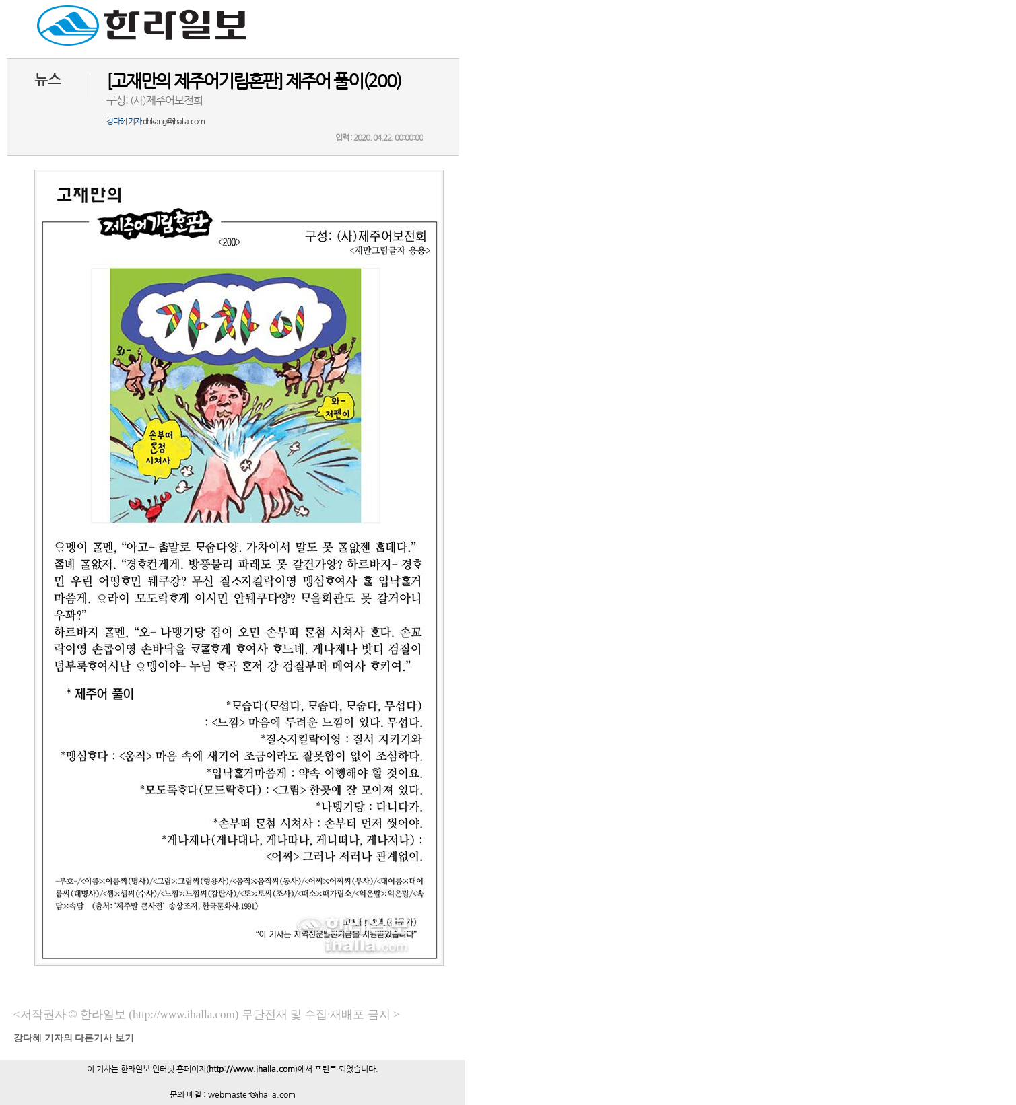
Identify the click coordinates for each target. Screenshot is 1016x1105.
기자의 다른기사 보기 (73, 1038)
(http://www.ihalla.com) (183, 1014)
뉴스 (47, 80)
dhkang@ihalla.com (174, 122)
